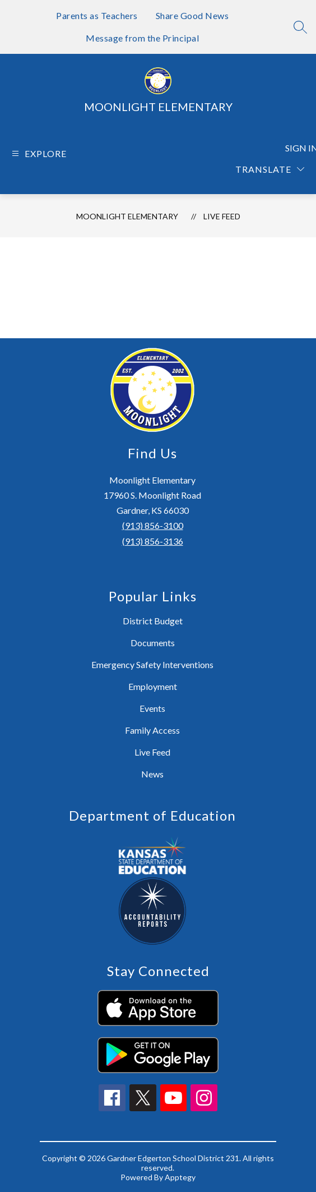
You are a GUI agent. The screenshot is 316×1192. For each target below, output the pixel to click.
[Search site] (300, 27)
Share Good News (192, 15)
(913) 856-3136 (152, 541)
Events (152, 708)
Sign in (296, 147)
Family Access (152, 730)
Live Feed (221, 216)
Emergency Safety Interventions (152, 664)
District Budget (153, 620)
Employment (152, 686)
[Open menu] (38, 153)
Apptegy (180, 1177)
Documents (153, 642)
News (152, 773)
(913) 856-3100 (152, 525)
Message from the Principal (142, 38)
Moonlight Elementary (127, 216)
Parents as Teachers (97, 15)
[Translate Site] (270, 169)
